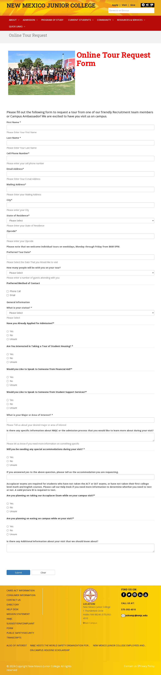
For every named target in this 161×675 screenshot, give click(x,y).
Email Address (15, 168)
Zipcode (12, 231)
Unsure (12, 339)
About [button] (13, 19)
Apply (115, 4)
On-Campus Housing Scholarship (50, 650)
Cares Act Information (21, 590)
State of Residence (18, 215)
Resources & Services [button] (129, 19)
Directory (13, 604)
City (9, 199)
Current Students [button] (79, 19)
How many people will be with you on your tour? (34, 267)
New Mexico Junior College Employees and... (119, 645)
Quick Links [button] (15, 26)
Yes (10, 331)
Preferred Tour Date (19, 252)
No (10, 335)
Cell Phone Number (18, 153)
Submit (18, 572)
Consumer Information (21, 595)
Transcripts (14, 637)
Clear (43, 572)
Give (132, 4)
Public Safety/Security (20, 632)
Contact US (14, 599)
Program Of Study (52, 19)
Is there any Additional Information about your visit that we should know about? (52, 541)
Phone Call (14, 291)
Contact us (130, 666)
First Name (14, 122)
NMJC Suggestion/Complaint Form (20, 623)
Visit (124, 4)
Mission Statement (18, 614)
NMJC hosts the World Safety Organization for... (60, 645)
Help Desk (12, 609)
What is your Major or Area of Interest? (30, 414)
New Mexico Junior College (51, 5)
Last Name (14, 137)
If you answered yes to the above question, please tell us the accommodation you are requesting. (63, 472)
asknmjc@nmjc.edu (136, 615)
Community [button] (104, 19)
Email (11, 295)
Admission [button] (29, 19)
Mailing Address (16, 184)
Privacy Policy (146, 666)
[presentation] (30, 561)
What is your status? (19, 307)
